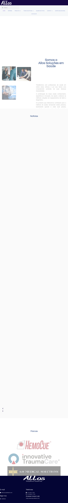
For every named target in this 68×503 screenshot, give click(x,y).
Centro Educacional (60, 10)
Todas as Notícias (28, 11)
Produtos (18, 11)
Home (4, 10)
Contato (49, 11)
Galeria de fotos (40, 10)
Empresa (10, 10)
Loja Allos (34, 13)
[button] (34, 408)
